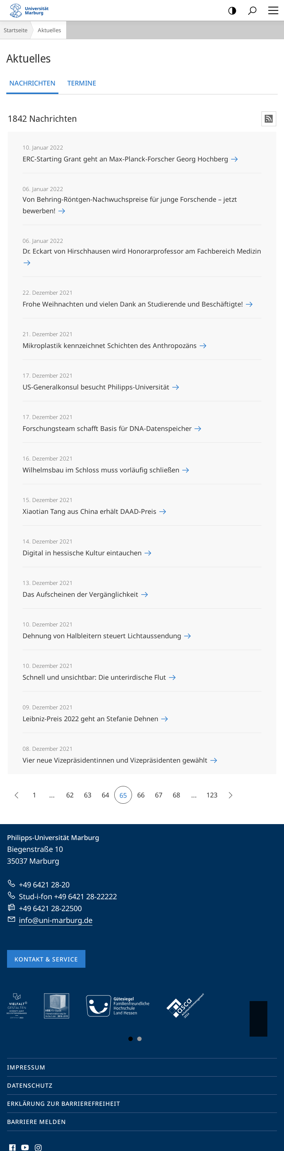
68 (176, 794)
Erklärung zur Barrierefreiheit (63, 1104)
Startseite (15, 30)
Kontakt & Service (46, 959)
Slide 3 (139, 1039)
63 (87, 794)
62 (70, 794)
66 (141, 794)
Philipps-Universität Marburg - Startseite (31, 10)
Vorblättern (258, 1015)
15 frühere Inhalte (14, 796)
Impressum (26, 1067)
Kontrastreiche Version (229, 11)
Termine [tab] (81, 82)
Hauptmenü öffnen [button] (271, 10)
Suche (249, 11)
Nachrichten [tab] (32, 82)
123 (211, 794)
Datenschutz (30, 1085)
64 (105, 794)
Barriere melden (36, 1122)
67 (158, 794)
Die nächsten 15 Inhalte (227, 796)
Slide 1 (130, 1039)
